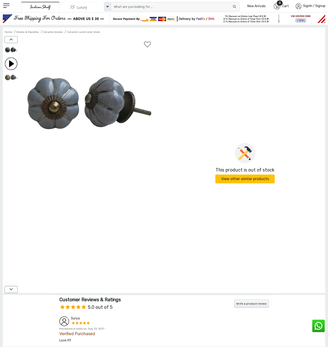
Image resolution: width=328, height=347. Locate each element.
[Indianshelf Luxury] (79, 7)
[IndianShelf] (40, 7)
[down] (11, 289)
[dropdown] (107, 6)
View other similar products (245, 179)
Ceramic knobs (53, 32)
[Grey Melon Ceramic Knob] (11, 50)
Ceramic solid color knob (83, 32)
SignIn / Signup (314, 6)
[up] (11, 39)
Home (8, 32)
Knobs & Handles (27, 32)
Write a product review (251, 303)
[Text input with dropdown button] (175, 6)
